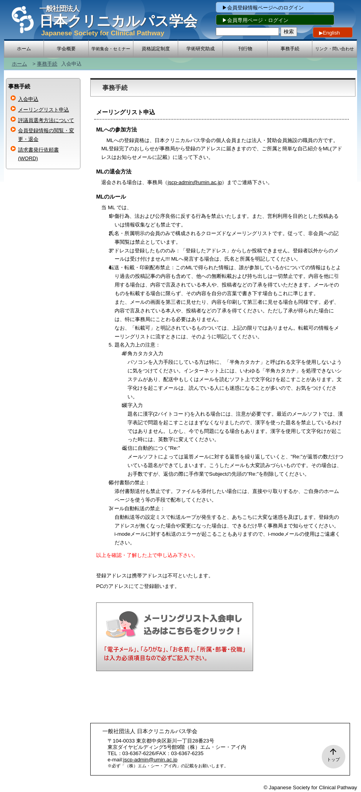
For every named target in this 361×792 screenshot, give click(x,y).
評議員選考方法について (46, 120)
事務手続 (47, 64)
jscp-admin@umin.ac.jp (195, 182)
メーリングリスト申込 (43, 110)
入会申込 (28, 99)
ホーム (19, 64)
